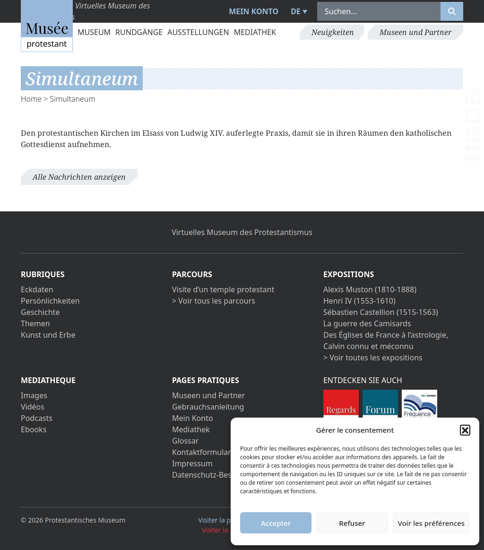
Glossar (185, 441)
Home (31, 99)
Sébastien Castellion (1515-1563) (380, 312)
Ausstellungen (198, 32)
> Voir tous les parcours (213, 301)
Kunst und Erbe (48, 335)
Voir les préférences (431, 523)
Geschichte (40, 312)
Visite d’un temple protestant (223, 289)
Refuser (352, 523)
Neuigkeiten (332, 32)
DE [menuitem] (296, 11)
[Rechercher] (452, 11)
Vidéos (32, 407)
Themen (35, 323)
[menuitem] (298, 11)
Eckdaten (37, 289)
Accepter (276, 523)
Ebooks (33, 429)
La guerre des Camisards (367, 323)
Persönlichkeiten (50, 301)
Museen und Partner (415, 32)
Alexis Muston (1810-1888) (369, 289)
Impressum (192, 463)
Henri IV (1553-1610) (359, 301)
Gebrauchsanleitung (208, 407)
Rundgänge (139, 32)
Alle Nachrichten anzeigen (79, 177)
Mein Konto (253, 11)
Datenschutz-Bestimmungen (222, 475)
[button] (465, 430)
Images (34, 395)
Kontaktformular (201, 452)
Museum (94, 32)
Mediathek (255, 32)
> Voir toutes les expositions (373, 357)
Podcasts (36, 418)
